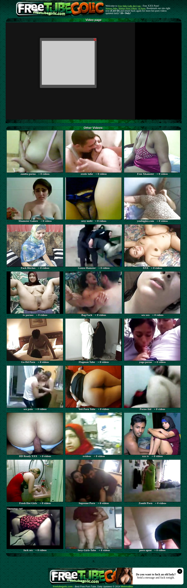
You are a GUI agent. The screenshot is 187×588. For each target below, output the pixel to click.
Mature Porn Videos (127, 8)
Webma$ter (127, 586)
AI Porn (141, 8)
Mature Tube (111, 8)
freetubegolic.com (63, 586)
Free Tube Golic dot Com (129, 6)
